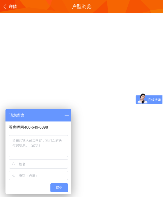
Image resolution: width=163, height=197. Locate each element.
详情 (10, 7)
